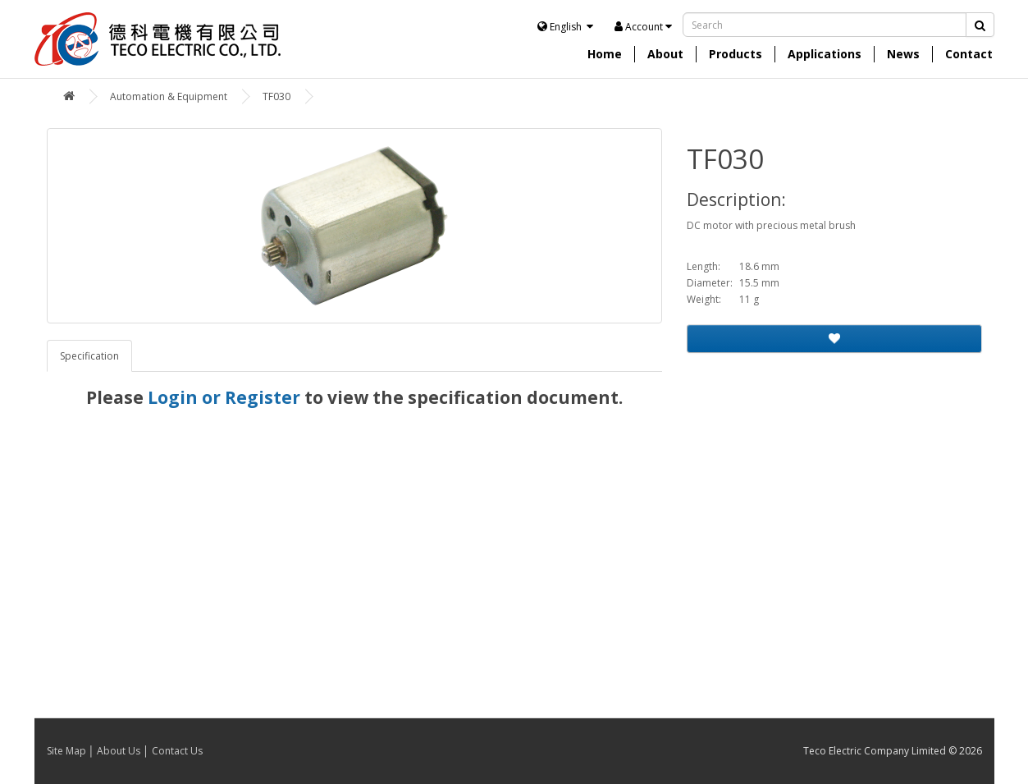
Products (735, 54)
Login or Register (224, 397)
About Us (118, 751)
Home (604, 54)
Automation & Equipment (168, 96)
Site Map (66, 751)
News (903, 54)
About (665, 54)
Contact (969, 54)
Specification (89, 356)
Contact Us (177, 751)
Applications (824, 54)
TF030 (276, 96)
